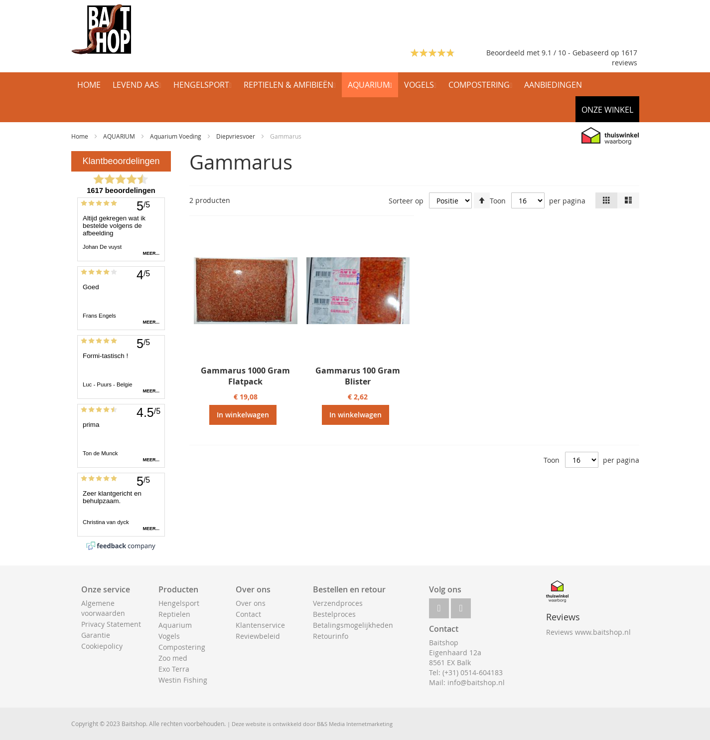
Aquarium (175, 625)
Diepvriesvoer (236, 136)
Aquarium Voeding (176, 136)
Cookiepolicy (102, 646)
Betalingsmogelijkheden (353, 625)
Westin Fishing (182, 680)
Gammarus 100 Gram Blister (357, 376)
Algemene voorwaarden (103, 608)
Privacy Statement (111, 624)
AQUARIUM (120, 136)
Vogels (169, 636)
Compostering (181, 647)
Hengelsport (178, 603)
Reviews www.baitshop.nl (588, 632)
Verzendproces (338, 603)
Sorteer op (406, 200)
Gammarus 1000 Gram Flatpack (245, 376)
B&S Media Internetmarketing (355, 724)
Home (80, 136)
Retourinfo (330, 636)
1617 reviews (624, 57)
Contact (248, 614)
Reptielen (174, 614)
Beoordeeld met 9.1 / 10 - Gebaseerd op (553, 52)
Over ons (251, 603)
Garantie (95, 635)
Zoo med (172, 658)
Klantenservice (260, 625)
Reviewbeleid (258, 636)
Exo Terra (173, 669)
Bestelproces (334, 614)
